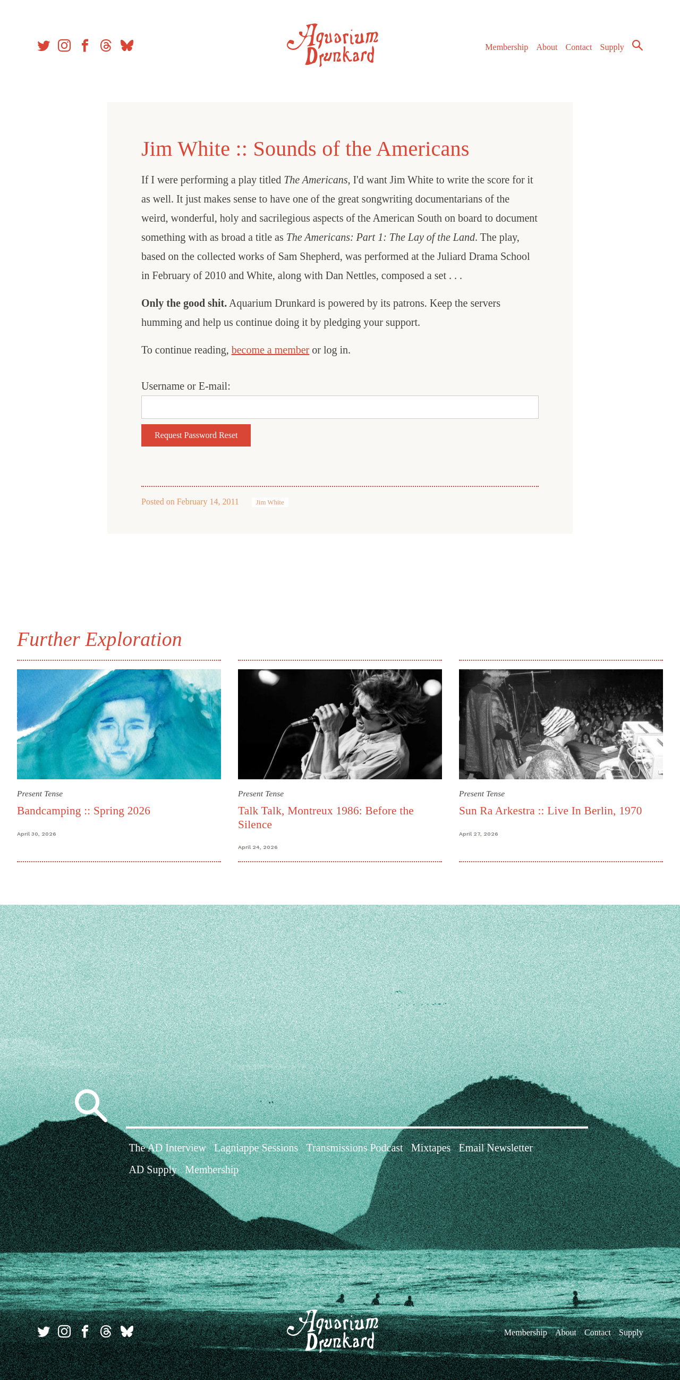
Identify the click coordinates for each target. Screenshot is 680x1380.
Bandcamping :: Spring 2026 (83, 810)
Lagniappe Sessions (256, 1148)
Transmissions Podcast (355, 1148)
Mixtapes (430, 1148)
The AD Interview (167, 1148)
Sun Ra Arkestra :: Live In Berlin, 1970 (550, 810)
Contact (579, 47)
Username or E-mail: (186, 386)
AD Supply (153, 1169)
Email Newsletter (495, 1148)
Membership (506, 47)
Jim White (270, 502)
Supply (612, 47)
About (546, 47)
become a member (271, 350)
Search (637, 45)
